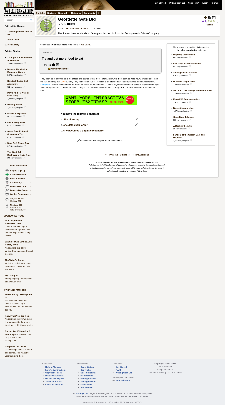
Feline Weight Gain (16, 122)
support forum (123, 380)
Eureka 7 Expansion (17, 113)
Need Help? (193, 3)
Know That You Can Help (17, 316)
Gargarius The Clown (15, 347)
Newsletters (86, 384)
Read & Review (17, 178)
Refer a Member (53, 367)
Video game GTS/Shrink (185, 72)
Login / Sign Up (17, 171)
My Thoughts (11, 275)
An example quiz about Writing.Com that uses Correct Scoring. (19, 251)
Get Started (160, 3)
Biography (63, 13)
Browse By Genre (20, 190)
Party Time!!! (14, 39)
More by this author (58, 69)
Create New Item (18, 174)
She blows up (71, 119)
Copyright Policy (53, 373)
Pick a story (13, 45)
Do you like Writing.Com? (17, 331)
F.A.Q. (119, 370)
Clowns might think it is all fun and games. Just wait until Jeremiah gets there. (18, 352)
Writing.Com (82, 393)
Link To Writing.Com (55, 370)
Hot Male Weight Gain (184, 81)
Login (205, 3)
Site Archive (86, 387)
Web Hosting (86, 376)
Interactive (75, 28)
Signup (215, 3)
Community (20, 182)
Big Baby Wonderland (184, 55)
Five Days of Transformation (187, 63)
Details (210, 25)
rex (49, 65)
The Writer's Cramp (14, 260)
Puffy (63, 24)
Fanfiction (85, 28)
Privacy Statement (54, 376)
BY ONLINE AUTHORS (15, 290)
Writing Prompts (88, 381)
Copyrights (85, 370)
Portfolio (40, 13)
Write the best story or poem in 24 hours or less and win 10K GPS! (18, 266)
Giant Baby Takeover (183, 117)
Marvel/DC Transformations (186, 99)
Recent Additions (140, 155)
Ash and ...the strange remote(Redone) (192, 90)
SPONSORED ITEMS (14, 216)
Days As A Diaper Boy (18, 143)
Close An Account (54, 384)
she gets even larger (75, 125)
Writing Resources (20, 194)
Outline (123, 155)
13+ (66, 28)
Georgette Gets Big (77, 19)
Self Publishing (87, 373)
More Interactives (18, 165)
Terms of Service (53, 381)
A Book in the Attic (182, 126)
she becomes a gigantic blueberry (83, 130)
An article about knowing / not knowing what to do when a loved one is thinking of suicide (19, 322)
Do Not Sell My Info (54, 379)
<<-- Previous (111, 155)
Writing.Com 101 (177, 3)
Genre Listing (87, 367)
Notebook (76, 13)
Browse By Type (20, 186)
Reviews (51, 13)
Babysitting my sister (183, 108)
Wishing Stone (14, 104)
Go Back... (86, 45)
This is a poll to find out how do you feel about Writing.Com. (18, 337)
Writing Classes (88, 379)
